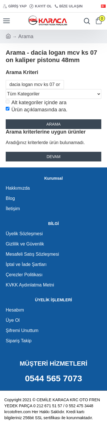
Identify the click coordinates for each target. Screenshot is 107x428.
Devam (53, 156)
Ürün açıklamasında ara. (36, 109)
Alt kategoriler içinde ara (36, 102)
